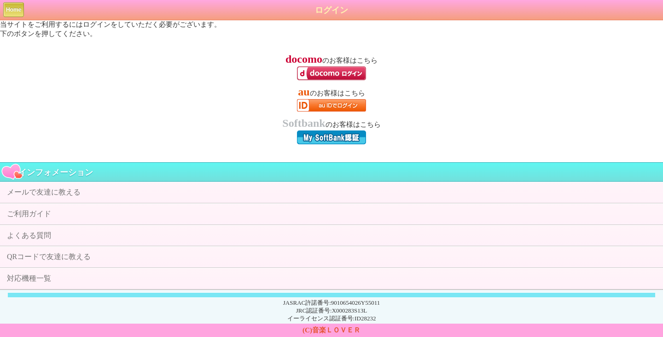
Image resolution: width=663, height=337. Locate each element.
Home (13, 9)
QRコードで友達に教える (49, 256)
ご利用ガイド (29, 214)
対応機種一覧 (29, 278)
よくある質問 (29, 235)
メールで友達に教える (44, 192)
